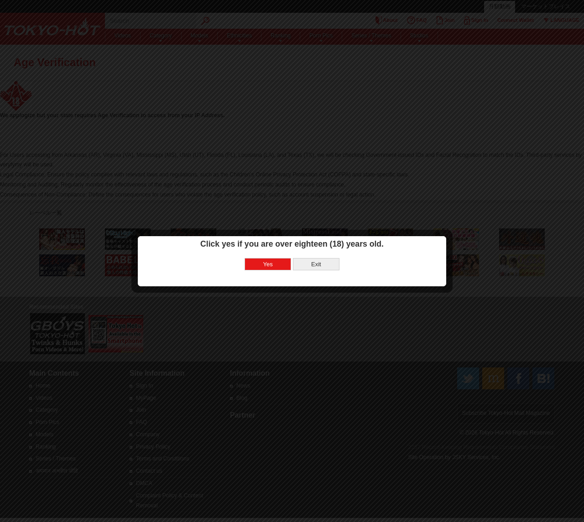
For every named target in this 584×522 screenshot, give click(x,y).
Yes (268, 256)
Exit (316, 256)
